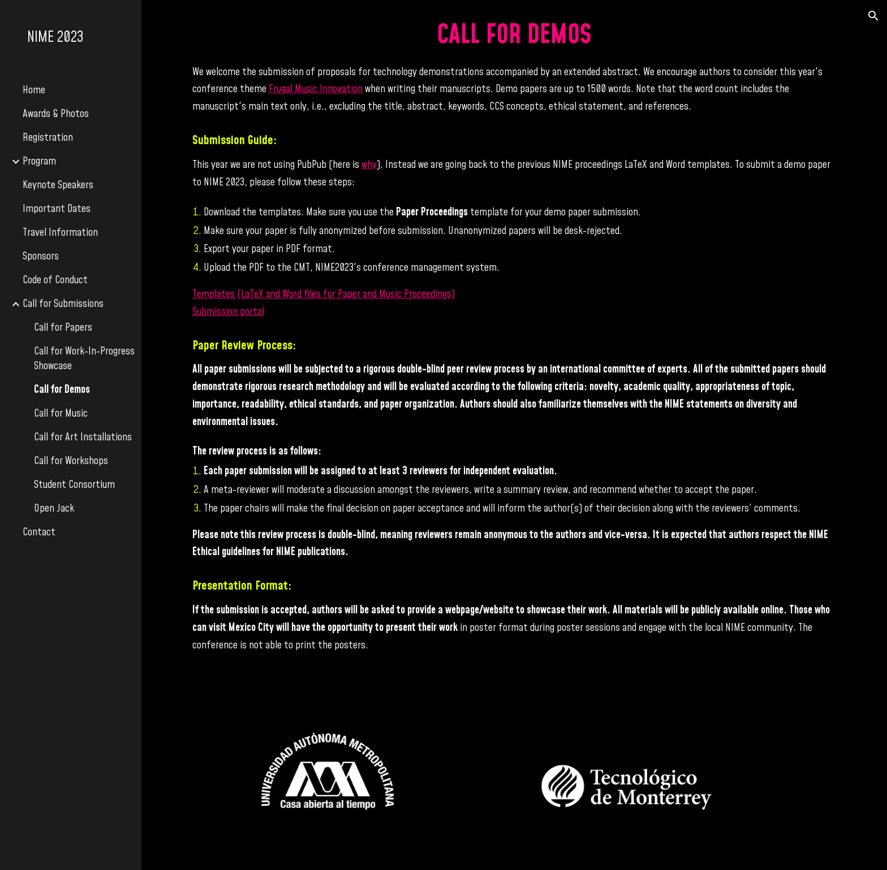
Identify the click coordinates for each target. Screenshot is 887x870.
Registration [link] (48, 138)
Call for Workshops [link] (71, 461)
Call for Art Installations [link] (83, 437)
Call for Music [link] (61, 413)
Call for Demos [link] (62, 390)
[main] (514, 336)
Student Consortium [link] (74, 485)
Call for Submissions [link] (63, 304)
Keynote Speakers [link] (58, 185)
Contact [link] (39, 532)
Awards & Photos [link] (56, 114)
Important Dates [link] (57, 209)
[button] (873, 15)
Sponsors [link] (41, 256)
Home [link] (34, 90)
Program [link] (39, 161)
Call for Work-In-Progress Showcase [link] (84, 359)
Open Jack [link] (54, 508)
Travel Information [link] (60, 233)
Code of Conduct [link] (55, 280)
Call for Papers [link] (63, 328)
